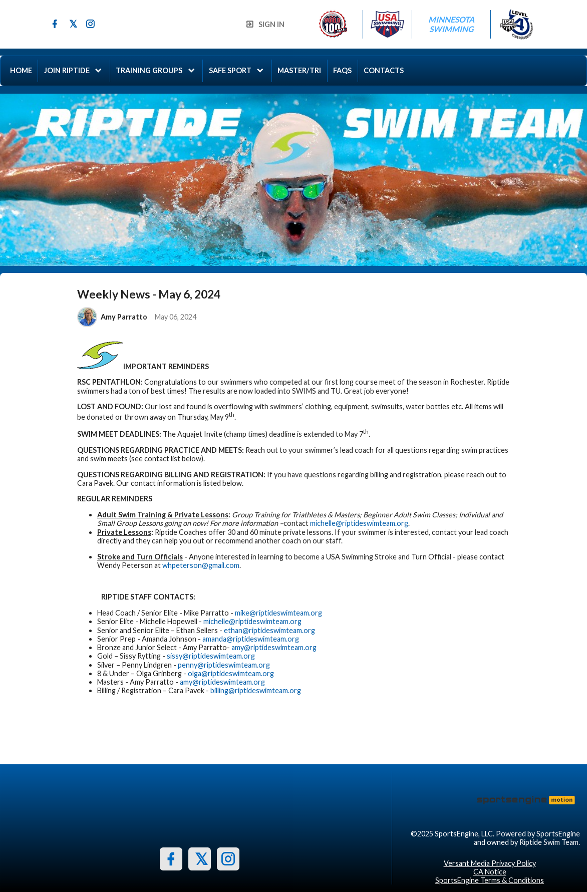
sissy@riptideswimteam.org (211, 656)
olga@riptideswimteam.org (231, 673)
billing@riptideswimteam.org (255, 690)
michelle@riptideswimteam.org (359, 523)
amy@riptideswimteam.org (274, 647)
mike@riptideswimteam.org (278, 613)
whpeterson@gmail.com (200, 565)
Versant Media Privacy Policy (490, 863)
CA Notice (489, 871)
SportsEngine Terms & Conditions (489, 880)
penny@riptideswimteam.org (224, 665)
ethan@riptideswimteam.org (269, 630)
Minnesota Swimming (452, 24)
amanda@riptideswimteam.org (250, 639)
